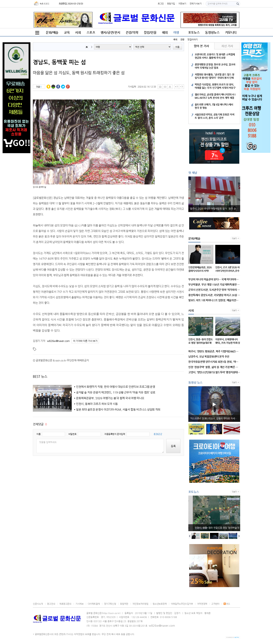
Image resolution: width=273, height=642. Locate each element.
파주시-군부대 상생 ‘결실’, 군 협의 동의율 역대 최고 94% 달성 (215, 418)
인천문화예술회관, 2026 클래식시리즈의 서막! (213, 527)
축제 (175, 39)
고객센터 (215, 604)
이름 (38, 434)
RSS (227, 604)
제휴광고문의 (65, 604)
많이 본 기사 (201, 46)
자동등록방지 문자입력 (114, 434)
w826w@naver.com (58, 340)
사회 (78, 32)
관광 (182, 39)
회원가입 (171, 3)
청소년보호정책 (160, 604)
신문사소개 (38, 604)
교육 (67, 32)
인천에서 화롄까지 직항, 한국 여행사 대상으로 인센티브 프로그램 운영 (115, 386)
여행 (176, 32)
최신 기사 (227, 46)
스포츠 (91, 32)
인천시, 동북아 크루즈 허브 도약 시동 (97, 403)
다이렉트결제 (94, 604)
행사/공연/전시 (110, 32)
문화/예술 (52, 32)
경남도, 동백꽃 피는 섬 (59, 62)
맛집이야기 (192, 39)
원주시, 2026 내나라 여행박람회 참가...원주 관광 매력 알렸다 (215, 208)
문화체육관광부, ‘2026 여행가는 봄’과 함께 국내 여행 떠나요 (110, 398)
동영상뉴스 (212, 32)
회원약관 (124, 604)
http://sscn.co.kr (111, 613)
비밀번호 (72, 434)
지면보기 (182, 3)
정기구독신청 (110, 604)
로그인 (161, 3)
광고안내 (51, 604)
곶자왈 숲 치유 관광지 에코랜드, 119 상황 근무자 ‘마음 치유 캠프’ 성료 (115, 392)
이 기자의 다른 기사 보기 (85, 341)
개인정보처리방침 (140, 604)
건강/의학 (132, 32)
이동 (177, 47)
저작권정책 (202, 604)
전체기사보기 (196, 3)
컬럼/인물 (150, 32)
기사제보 (79, 604)
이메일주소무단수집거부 (182, 604)
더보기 (234, 238)
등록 (173, 446)
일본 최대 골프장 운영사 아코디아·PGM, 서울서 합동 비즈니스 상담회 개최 (118, 409)
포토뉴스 (194, 32)
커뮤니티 (231, 32)
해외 (165, 32)
